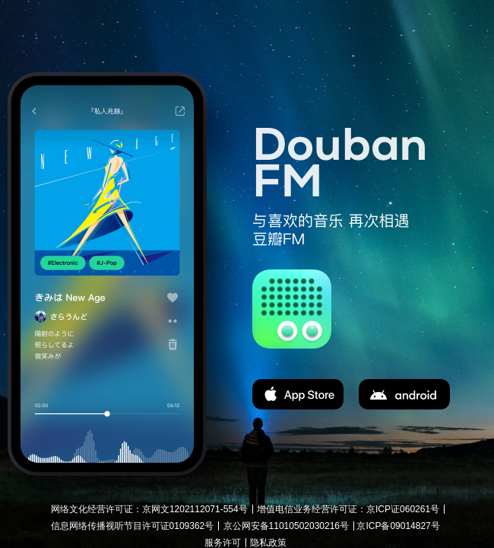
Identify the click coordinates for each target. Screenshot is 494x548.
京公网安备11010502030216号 (286, 525)
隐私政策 (268, 542)
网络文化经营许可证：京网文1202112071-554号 (149, 509)
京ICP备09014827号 (397, 526)
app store (298, 394)
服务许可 (222, 542)
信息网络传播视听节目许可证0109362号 (132, 525)
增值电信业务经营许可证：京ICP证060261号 (348, 509)
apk (404, 394)
